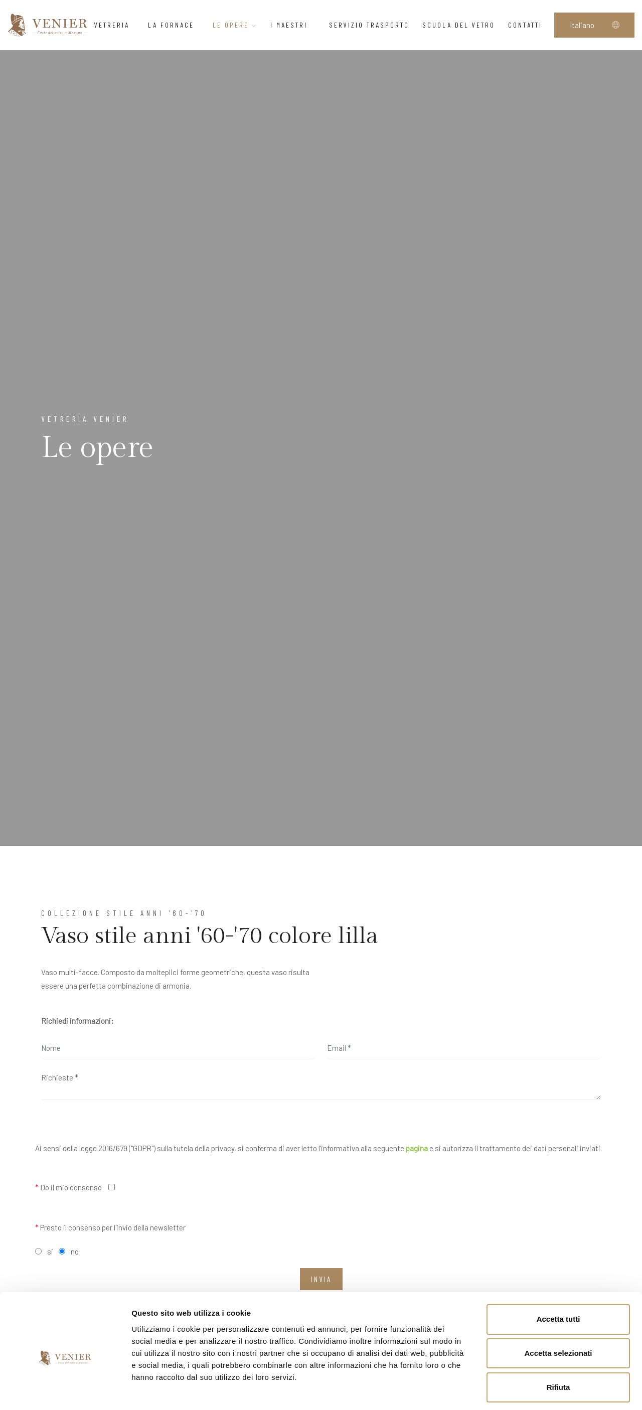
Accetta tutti (558, 1275)
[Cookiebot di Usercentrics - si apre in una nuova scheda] (65, 1390)
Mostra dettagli (528, 1390)
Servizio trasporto (369, 25)
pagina (417, 1148)
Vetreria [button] (114, 25)
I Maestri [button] (293, 25)
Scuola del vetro (458, 25)
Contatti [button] (528, 25)
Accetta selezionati (558, 1309)
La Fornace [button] (174, 25)
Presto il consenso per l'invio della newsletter (110, 1227)
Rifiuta (558, 1343)
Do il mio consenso (68, 1187)
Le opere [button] (235, 25)
